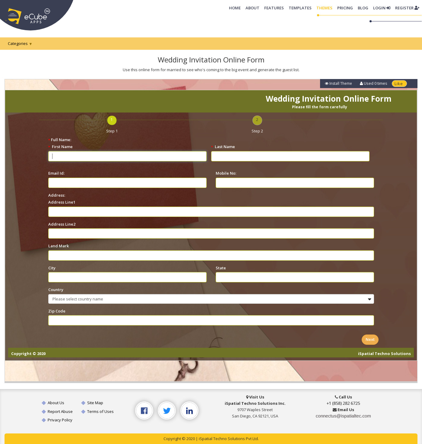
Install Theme (338, 83)
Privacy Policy (56, 420)
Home (236, 8)
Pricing (345, 8)
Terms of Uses (97, 411)
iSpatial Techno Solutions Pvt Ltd (228, 438)
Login (381, 8)
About (252, 8)
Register (407, 8)
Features (274, 8)
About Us (52, 402)
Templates (300, 8)
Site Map (92, 402)
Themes (324, 8)
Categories (18, 43)
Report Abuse (56, 411)
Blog (363, 8)
